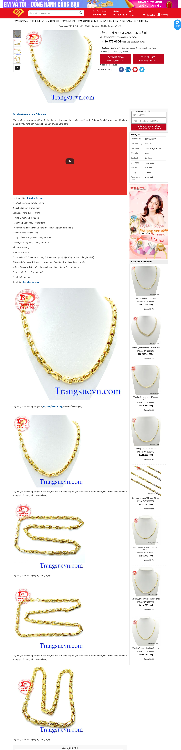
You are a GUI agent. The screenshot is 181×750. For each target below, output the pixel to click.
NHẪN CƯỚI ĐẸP (52, 21)
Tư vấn (177, 26)
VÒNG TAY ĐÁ (126, 21)
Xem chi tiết (149, 309)
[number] (110, 51)
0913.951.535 (148, 59)
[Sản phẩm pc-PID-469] (148, 222)
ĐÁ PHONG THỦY (141, 21)
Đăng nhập (148, 15)
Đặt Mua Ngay (116, 59)
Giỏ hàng (162, 14)
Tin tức (131, 15)
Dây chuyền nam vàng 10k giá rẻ (30, 114)
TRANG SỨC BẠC (69, 21)
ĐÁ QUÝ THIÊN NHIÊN (109, 21)
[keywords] (51, 13)
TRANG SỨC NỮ (36, 21)
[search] (81, 13)
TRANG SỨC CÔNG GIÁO (88, 21)
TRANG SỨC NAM (21, 21)
